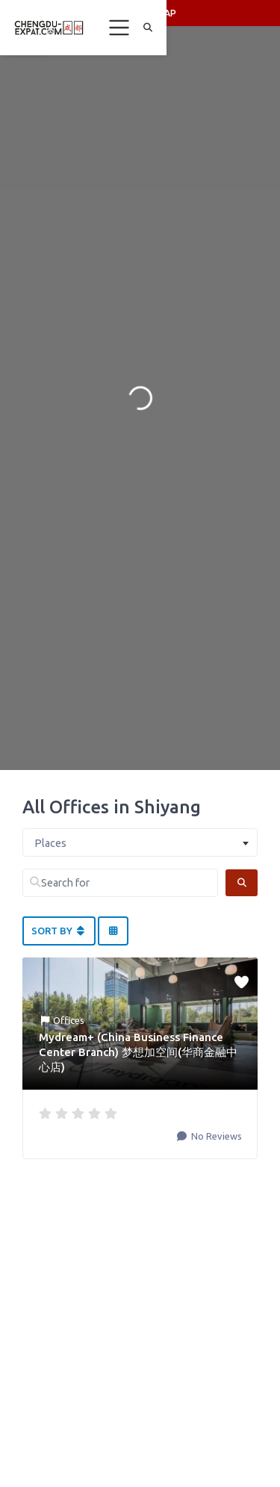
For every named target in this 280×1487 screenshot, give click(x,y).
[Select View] (113, 931)
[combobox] (140, 842)
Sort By (59, 930)
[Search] (241, 882)
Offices (68, 1020)
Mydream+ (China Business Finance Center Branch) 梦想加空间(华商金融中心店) (138, 1052)
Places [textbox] (50, 843)
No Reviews (215, 1136)
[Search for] (120, 882)
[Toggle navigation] (119, 27)
